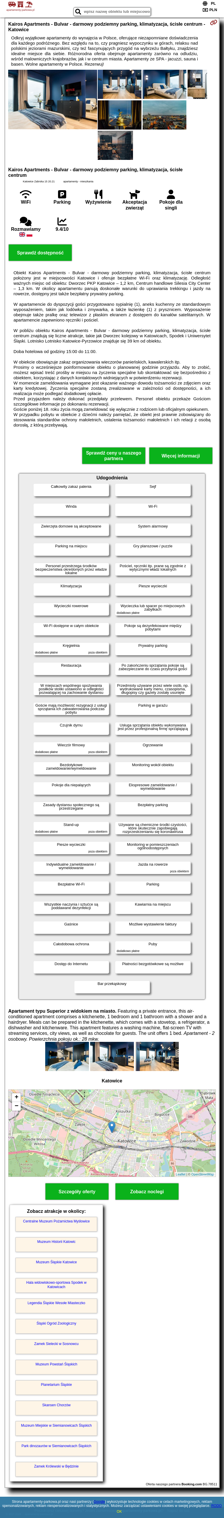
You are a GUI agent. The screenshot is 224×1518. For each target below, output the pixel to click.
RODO (216, 1506)
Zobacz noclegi (147, 1191)
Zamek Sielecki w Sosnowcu (56, 1344)
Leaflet (181, 1174)
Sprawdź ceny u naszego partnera (113, 455)
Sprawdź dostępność (40, 252)
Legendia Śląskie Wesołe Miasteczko (56, 1303)
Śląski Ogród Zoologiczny (56, 1323)
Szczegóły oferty (77, 1191)
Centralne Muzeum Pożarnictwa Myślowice (56, 1221)
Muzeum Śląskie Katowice (56, 1262)
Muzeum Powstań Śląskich (56, 1364)
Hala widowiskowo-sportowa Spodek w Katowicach (56, 1285)
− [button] (16, 1106)
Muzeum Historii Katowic (56, 1242)
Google (99, 1502)
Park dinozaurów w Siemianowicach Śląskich (56, 1446)
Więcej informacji (181, 455)
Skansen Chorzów (56, 1405)
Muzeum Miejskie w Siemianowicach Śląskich (56, 1425)
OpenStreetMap (202, 1174)
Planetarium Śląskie (56, 1385)
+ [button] (16, 1097)
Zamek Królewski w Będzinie (56, 1466)
